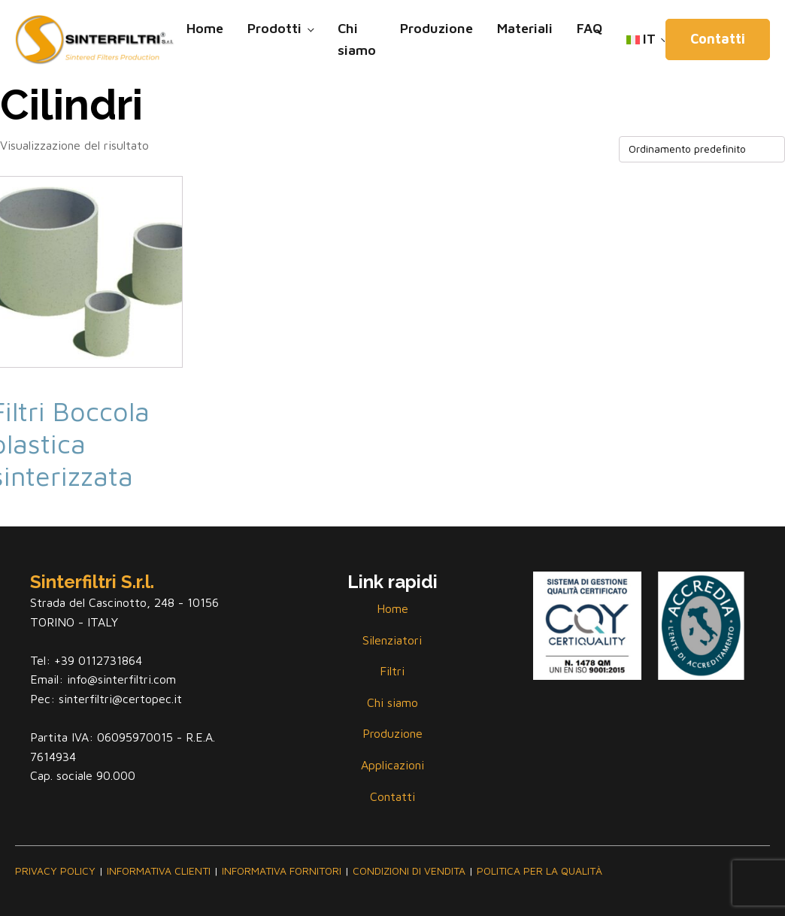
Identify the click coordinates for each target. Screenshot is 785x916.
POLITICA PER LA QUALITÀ (539, 870)
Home (204, 28)
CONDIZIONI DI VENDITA (409, 870)
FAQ (589, 28)
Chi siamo (357, 39)
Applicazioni (392, 765)
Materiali (525, 28)
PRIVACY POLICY (55, 870)
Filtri (392, 671)
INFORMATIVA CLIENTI (159, 870)
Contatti (717, 39)
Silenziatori (392, 640)
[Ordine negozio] (702, 149)
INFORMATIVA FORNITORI (281, 870)
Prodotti (274, 28)
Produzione (436, 28)
